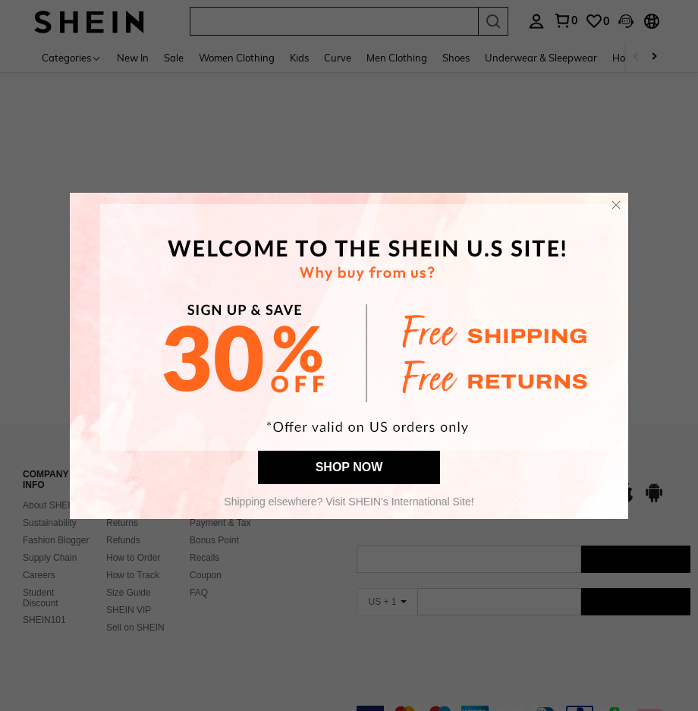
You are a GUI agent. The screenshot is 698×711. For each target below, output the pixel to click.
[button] (616, 205)
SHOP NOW (349, 467)
